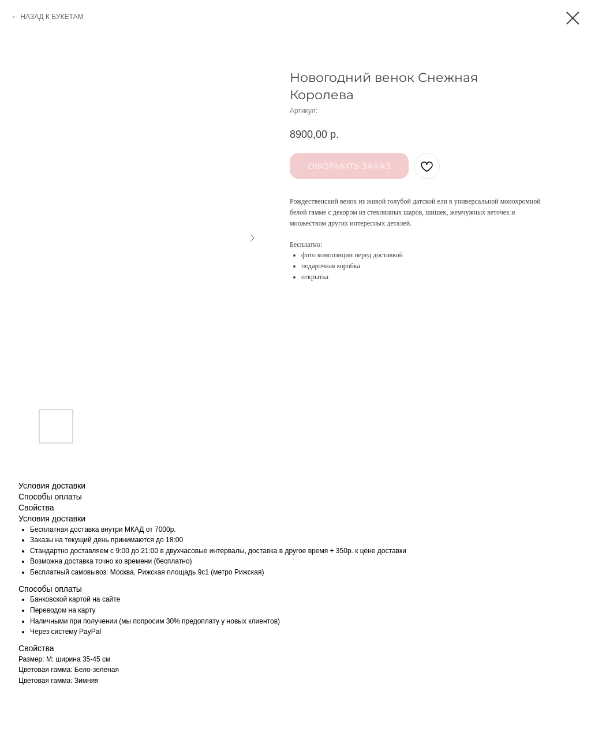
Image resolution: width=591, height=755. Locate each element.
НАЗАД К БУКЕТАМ (51, 17)
